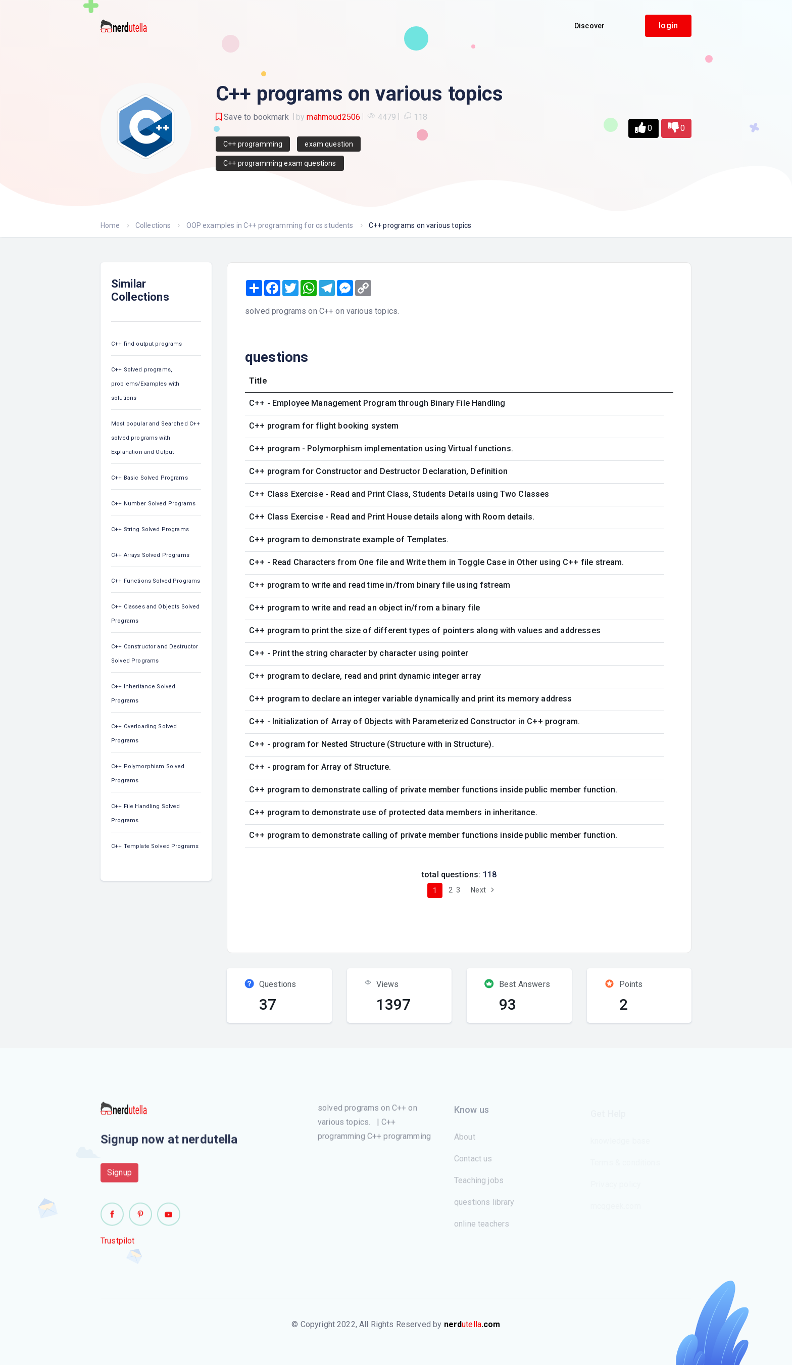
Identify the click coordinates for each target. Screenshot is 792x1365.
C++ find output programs (146, 344)
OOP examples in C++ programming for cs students (270, 225)
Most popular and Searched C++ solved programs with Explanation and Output (155, 437)
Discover (589, 26)
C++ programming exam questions (279, 163)
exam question (329, 144)
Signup (119, 1177)
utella (472, 1324)
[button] (643, 128)
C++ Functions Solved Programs (155, 581)
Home (110, 225)
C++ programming (252, 144)
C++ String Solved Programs (150, 529)
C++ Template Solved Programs (155, 846)
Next (484, 890)
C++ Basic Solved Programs (149, 478)
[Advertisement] (423, 921)
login (668, 25)
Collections (153, 225)
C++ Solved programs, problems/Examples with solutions (145, 383)
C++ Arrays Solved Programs (150, 555)
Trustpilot (118, 1245)
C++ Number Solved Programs (153, 503)
